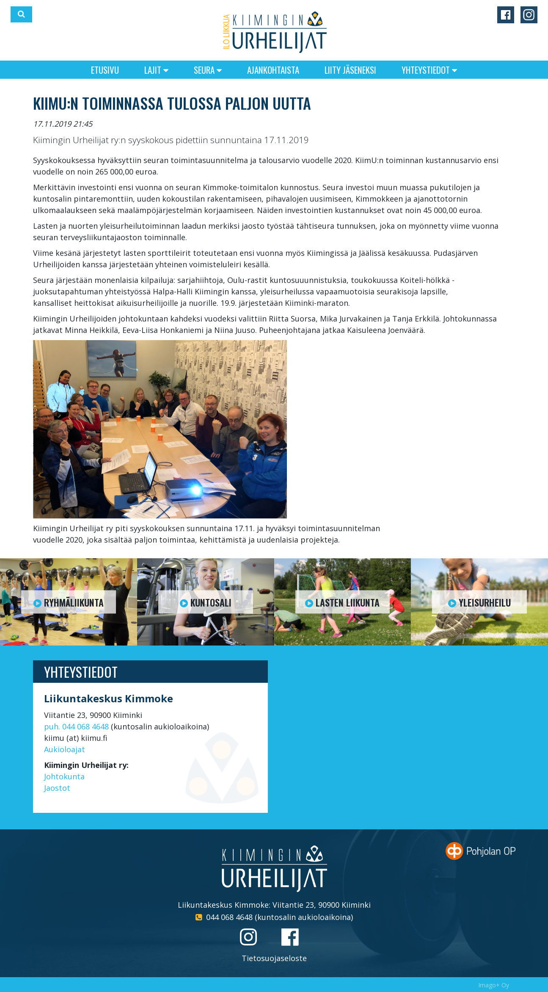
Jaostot (57, 788)
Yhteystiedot (429, 69)
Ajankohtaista (273, 69)
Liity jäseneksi (350, 69)
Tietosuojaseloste (274, 958)
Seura (208, 69)
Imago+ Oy (493, 985)
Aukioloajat (64, 749)
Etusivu (105, 69)
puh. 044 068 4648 (76, 726)
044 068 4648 (229, 917)
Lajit (156, 69)
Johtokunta (64, 776)
